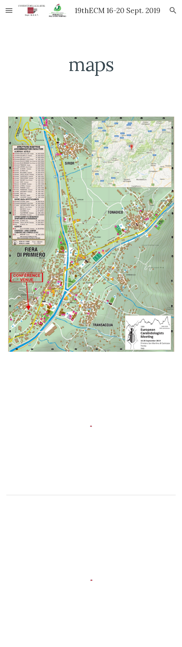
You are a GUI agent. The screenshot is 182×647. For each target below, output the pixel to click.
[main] (91, 64)
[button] (9, 10)
